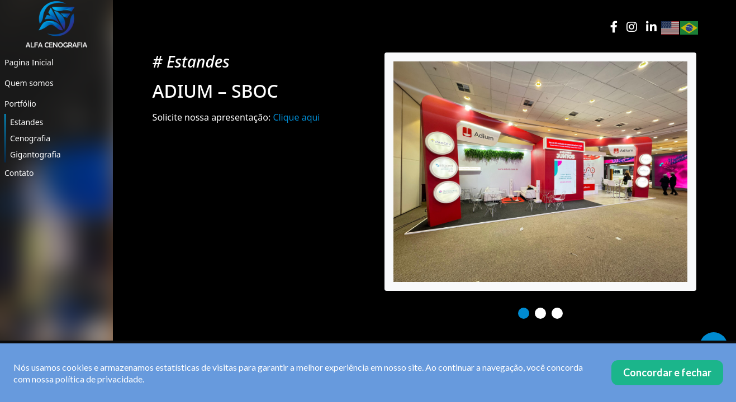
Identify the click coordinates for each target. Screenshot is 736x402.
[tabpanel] (540, 171)
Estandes (26, 122)
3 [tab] (557, 313)
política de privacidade (99, 379)
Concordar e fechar (667, 372)
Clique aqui (296, 117)
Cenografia (30, 138)
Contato (19, 173)
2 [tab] (540, 313)
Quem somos (29, 83)
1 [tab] (523, 313)
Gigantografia (35, 154)
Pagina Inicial (29, 62)
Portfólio (20, 103)
